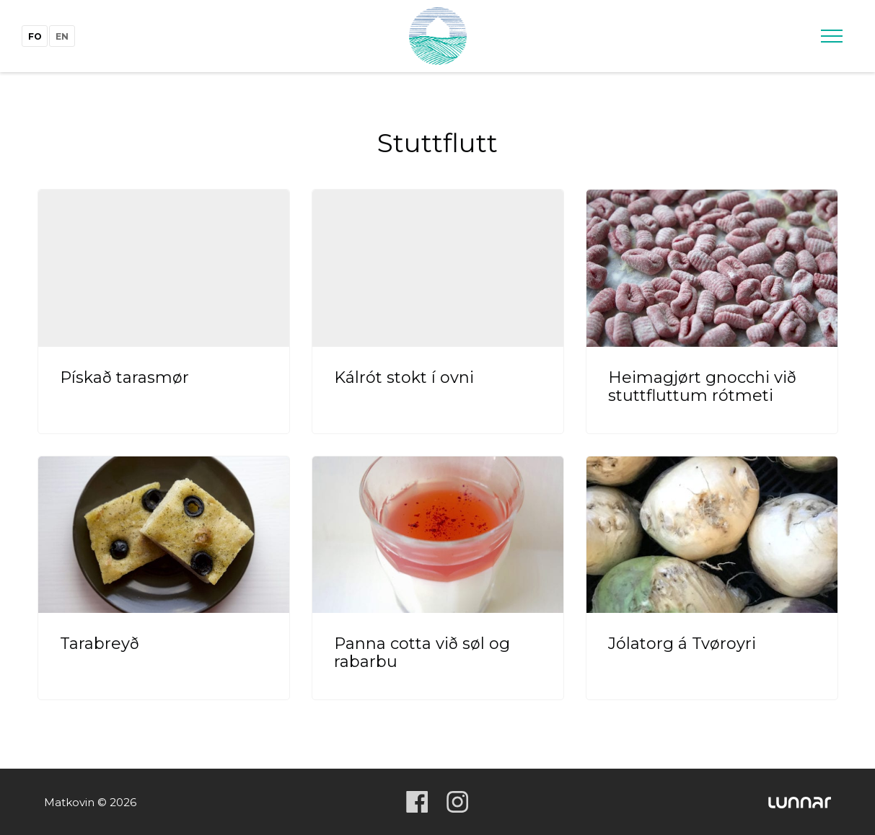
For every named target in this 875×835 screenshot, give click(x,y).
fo (35, 36)
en (62, 36)
